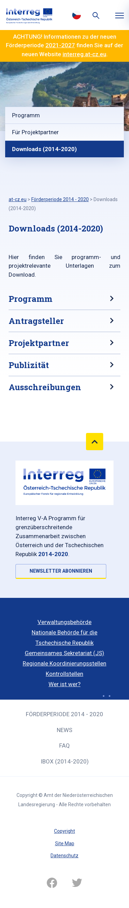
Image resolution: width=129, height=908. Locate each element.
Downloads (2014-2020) (44, 149)
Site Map (64, 843)
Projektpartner (39, 342)
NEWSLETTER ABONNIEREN (61, 571)
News (64, 730)
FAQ (64, 745)
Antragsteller (36, 320)
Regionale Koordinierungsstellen (64, 663)
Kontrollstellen (64, 673)
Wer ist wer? (64, 684)
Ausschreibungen (45, 387)
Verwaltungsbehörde (64, 622)
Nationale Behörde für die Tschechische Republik (64, 637)
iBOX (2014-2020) (65, 761)
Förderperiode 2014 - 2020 (64, 714)
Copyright (64, 831)
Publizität (29, 365)
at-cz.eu (17, 199)
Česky (77, 15)
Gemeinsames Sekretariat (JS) (64, 653)
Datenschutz (64, 855)
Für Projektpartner (35, 132)
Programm (26, 115)
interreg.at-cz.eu (84, 54)
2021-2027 (60, 45)
